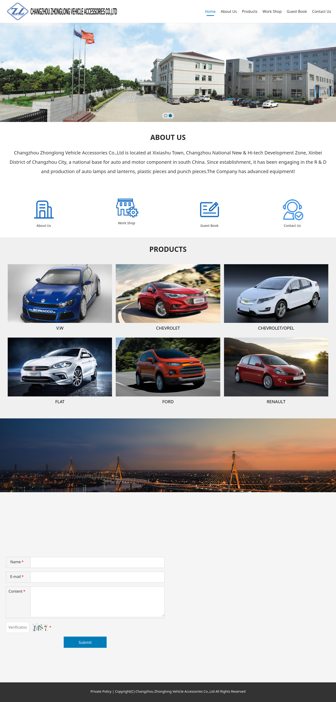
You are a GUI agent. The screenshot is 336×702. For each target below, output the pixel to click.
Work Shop (272, 11)
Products (250, 11)
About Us (229, 11)
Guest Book (297, 11)
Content (17, 591)
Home (210, 11)
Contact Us (321, 11)
